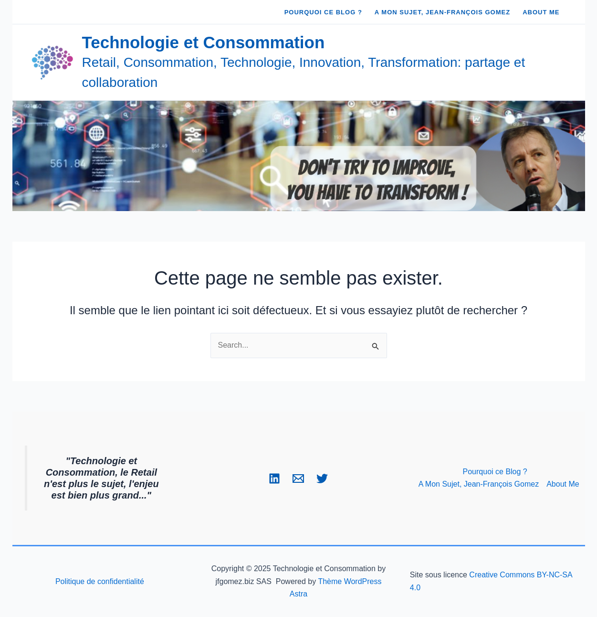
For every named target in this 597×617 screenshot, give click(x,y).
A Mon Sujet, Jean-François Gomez (479, 484)
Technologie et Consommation (203, 42)
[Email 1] (298, 478)
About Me (562, 484)
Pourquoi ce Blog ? (495, 472)
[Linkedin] (274, 478)
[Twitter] (322, 478)
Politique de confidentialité (99, 581)
